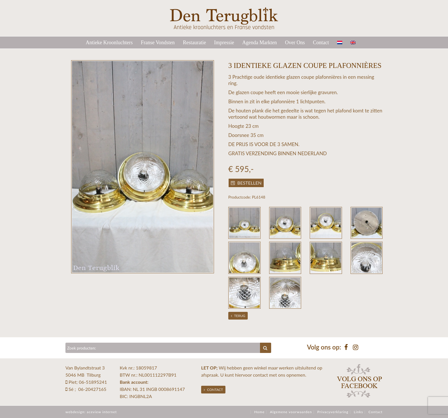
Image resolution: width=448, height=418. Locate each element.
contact (260, 374)
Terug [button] (238, 316)
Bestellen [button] (246, 182)
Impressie (224, 42)
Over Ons (295, 42)
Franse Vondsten (158, 42)
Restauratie (194, 42)
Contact (321, 42)
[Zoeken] (162, 348)
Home (259, 412)
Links (358, 412)
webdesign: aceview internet (91, 412)
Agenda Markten (259, 42)
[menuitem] (343, 42)
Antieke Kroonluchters (109, 42)
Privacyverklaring (332, 412)
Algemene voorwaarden (291, 412)
